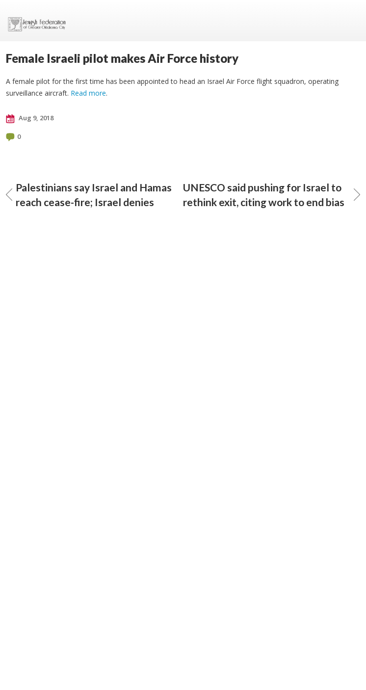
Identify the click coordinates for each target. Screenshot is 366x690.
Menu (349, 20)
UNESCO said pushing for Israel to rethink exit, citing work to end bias (271, 194)
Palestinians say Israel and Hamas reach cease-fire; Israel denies (89, 194)
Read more (88, 93)
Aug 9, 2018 (29, 118)
